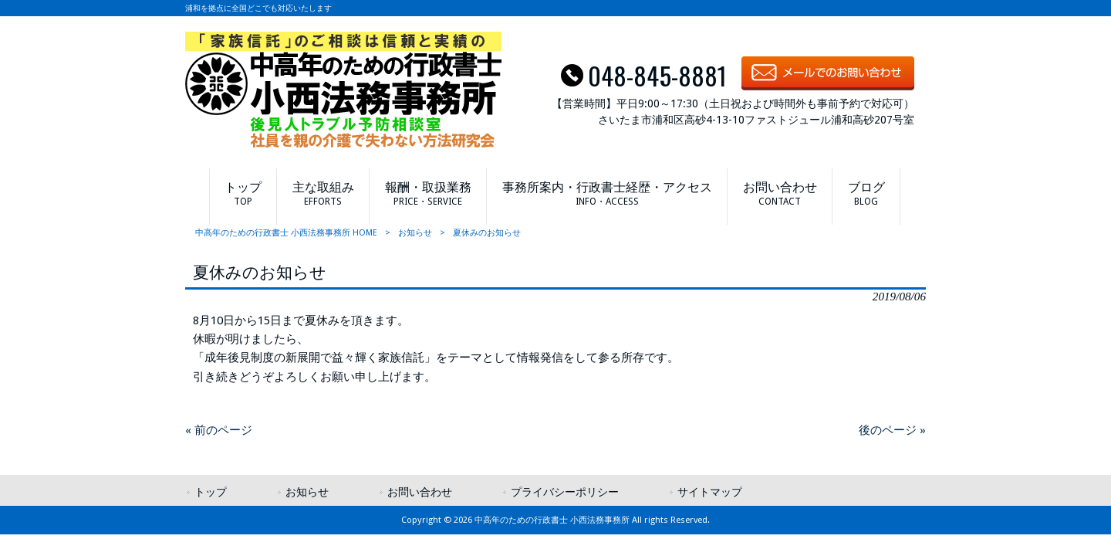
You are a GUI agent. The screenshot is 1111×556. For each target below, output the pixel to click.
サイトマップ (709, 492)
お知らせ (415, 233)
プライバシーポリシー (565, 492)
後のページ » (892, 430)
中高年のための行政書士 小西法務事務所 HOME (286, 233)
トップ (210, 492)
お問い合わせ (419, 492)
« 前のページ (218, 430)
